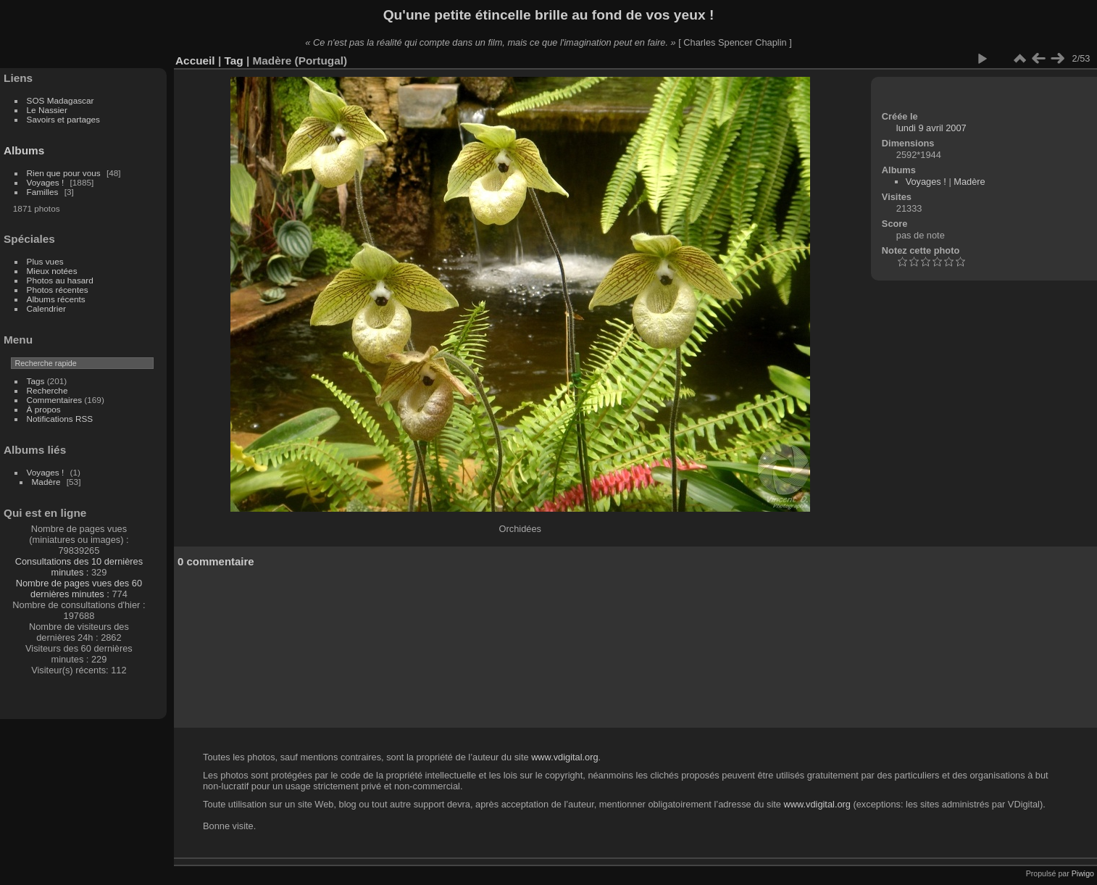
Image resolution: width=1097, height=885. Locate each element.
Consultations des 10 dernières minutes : (79, 567)
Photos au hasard (60, 280)
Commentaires (55, 399)
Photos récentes (57, 289)
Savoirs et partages (63, 119)
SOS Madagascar (60, 100)
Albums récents (56, 299)
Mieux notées (52, 270)
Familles (43, 191)
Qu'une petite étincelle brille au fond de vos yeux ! (548, 14)
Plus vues (45, 261)
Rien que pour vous (65, 173)
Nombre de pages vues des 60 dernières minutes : (79, 588)
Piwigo (1083, 873)
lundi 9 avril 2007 (931, 127)
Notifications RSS (60, 418)
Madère (46, 481)
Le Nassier (47, 110)
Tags (36, 381)
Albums (24, 150)
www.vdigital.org (564, 757)
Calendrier (46, 308)
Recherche (47, 390)
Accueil (195, 60)
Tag (233, 60)
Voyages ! (45, 182)
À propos (44, 409)
